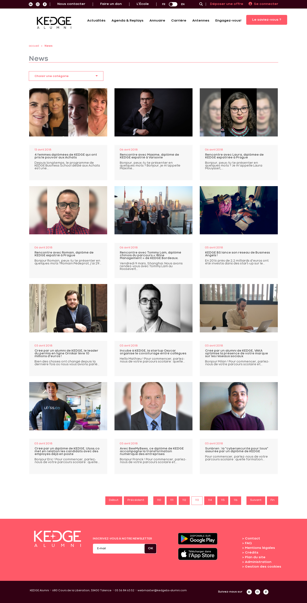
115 (223, 500)
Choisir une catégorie (66, 75)
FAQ (248, 543)
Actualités (96, 20)
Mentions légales (260, 547)
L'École (143, 4)
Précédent (135, 500)
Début (114, 500)
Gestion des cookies (263, 566)
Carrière (178, 20)
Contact (252, 538)
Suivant (256, 500)
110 (159, 500)
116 (235, 500)
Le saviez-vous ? (266, 19)
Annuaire (157, 20)
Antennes (200, 20)
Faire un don (111, 4)
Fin (273, 500)
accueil (34, 46)
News (48, 46)
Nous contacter (71, 4)
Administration (258, 562)
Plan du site (255, 557)
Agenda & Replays (127, 20)
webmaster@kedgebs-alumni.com (162, 590)
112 (184, 500)
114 (210, 500)
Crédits (251, 552)
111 (171, 500)
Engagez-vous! (228, 20)
